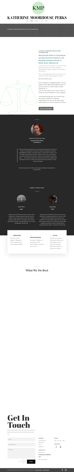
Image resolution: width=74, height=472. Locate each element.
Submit (31, 461)
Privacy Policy (38, 470)
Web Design (46, 470)
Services (36, 13)
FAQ (42, 13)
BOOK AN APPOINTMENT (46, 108)
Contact (46, 13)
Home (27, 13)
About (31, 13)
